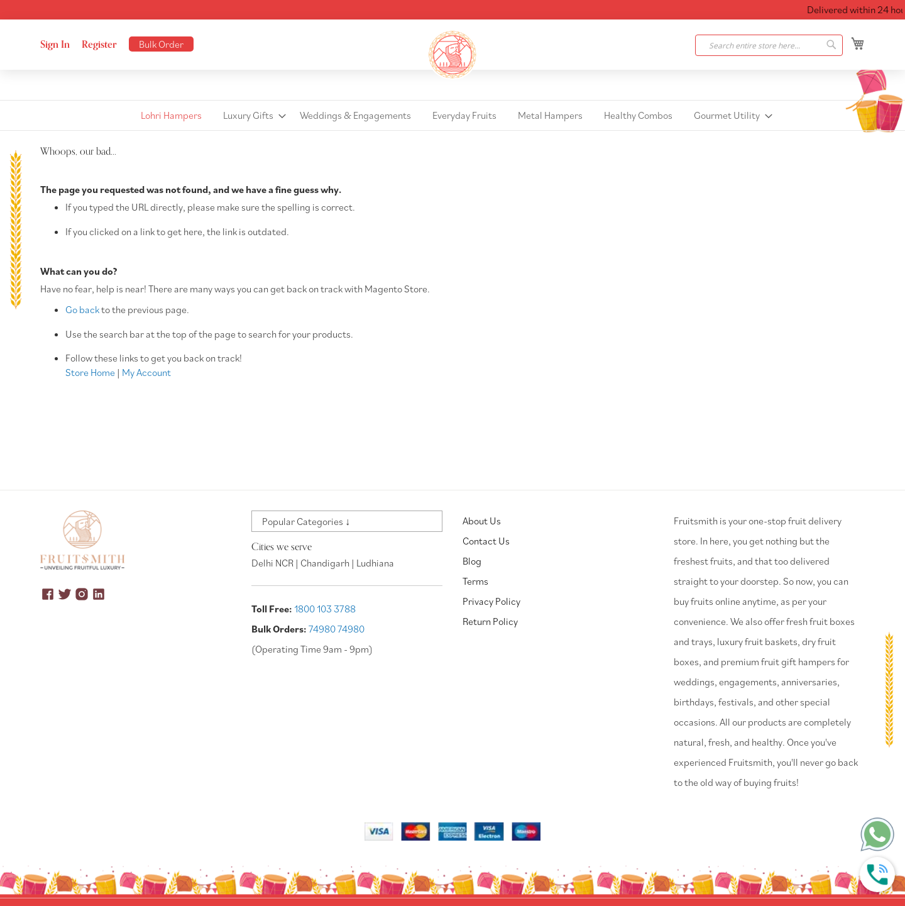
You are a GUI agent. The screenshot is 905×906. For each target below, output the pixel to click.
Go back (82, 309)
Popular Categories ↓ (306, 521)
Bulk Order (161, 44)
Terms (475, 581)
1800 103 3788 (325, 608)
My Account (146, 372)
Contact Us (486, 540)
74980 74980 (337, 628)
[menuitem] (171, 115)
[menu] (452, 115)
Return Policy (490, 621)
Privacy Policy (491, 601)
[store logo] (452, 55)
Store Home (90, 372)
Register (99, 44)
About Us (482, 520)
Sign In (55, 44)
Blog (472, 561)
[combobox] (769, 45)
